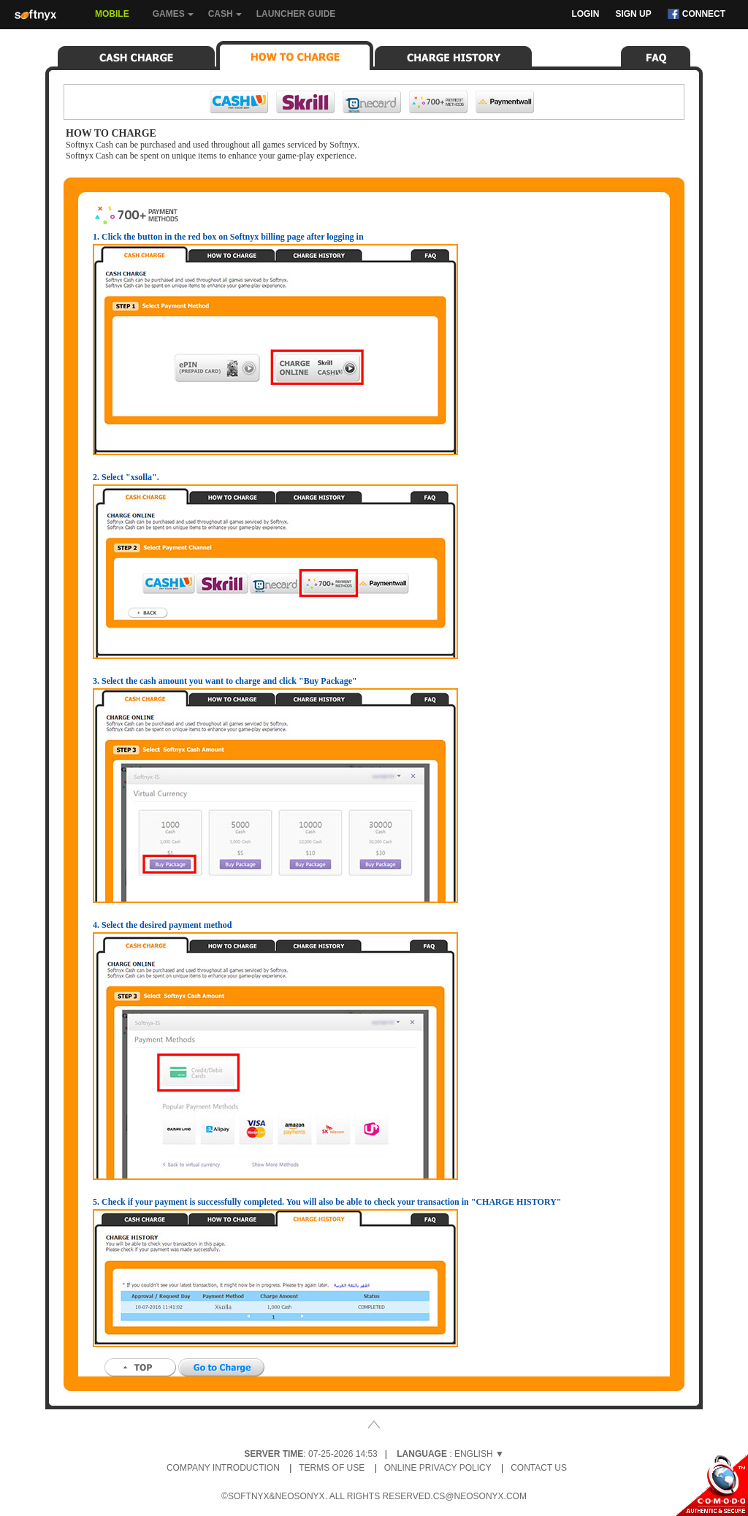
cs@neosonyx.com (480, 1496)
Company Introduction (223, 1468)
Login (585, 14)
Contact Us (539, 1468)
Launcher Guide (296, 14)
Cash (225, 19)
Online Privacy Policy (438, 1468)
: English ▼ (450, 1454)
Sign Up (633, 14)
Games (173, 19)
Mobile (112, 14)
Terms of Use (332, 1468)
